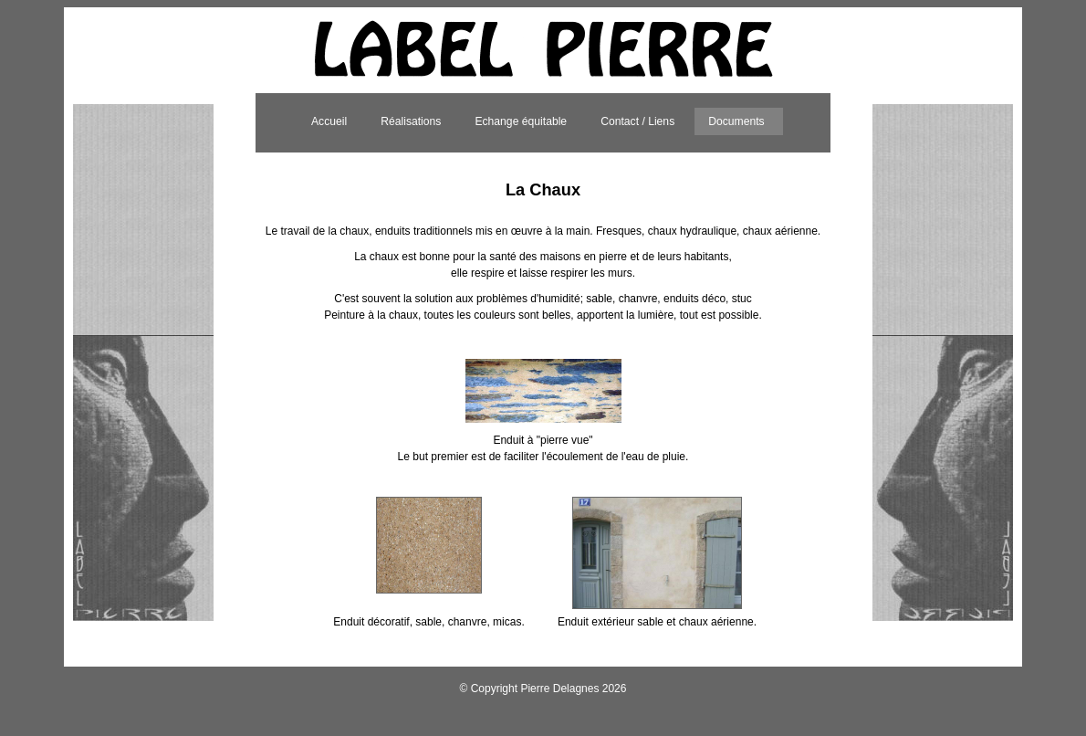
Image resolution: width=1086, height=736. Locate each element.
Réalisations (411, 121)
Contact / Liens (637, 121)
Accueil (329, 121)
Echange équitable (521, 121)
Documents (736, 121)
